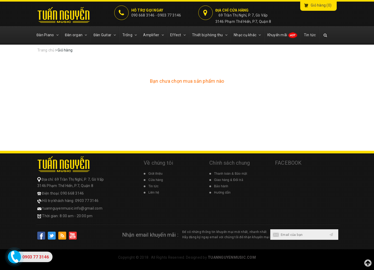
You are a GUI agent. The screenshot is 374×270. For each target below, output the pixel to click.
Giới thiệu (155, 173)
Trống (129, 35)
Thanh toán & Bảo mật (230, 173)
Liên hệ (153, 192)
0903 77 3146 (169, 15)
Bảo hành (221, 186)
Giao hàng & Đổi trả (228, 180)
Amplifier (153, 35)
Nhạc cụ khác (247, 35)
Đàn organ (76, 35)
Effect (178, 35)
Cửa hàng (155, 180)
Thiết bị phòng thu (209, 35)
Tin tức (310, 35)
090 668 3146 (143, 15)
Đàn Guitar (105, 35)
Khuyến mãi (282, 35)
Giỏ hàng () (321, 5)
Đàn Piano (48, 35)
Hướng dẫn (222, 192)
